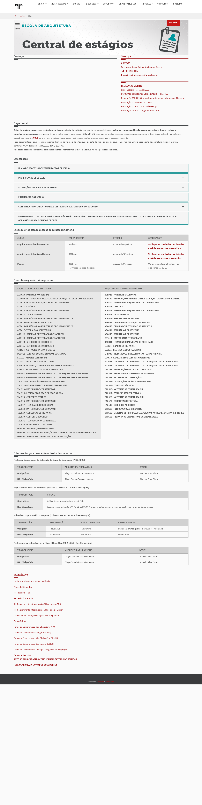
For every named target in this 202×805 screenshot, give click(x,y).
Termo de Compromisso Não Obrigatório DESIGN (36, 638)
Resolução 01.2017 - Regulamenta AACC (140, 110)
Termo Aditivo (20, 621)
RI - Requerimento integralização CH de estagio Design (38, 609)
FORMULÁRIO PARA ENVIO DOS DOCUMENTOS (35, 664)
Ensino (22, 16)
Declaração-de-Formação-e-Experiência (32, 581)
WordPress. (110, 681)
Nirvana (100, 681)
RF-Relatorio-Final (22, 592)
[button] (101, 168)
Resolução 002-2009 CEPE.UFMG (136, 102)
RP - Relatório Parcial (23, 598)
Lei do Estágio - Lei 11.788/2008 (135, 89)
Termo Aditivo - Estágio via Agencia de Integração (36, 615)
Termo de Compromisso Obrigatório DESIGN (34, 643)
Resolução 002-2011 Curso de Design (139, 106)
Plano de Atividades (23, 587)
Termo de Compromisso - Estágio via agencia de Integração (40, 649)
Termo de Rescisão (22, 655)
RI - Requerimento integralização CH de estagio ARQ (37, 604)
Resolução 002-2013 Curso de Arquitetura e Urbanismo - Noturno (153, 98)
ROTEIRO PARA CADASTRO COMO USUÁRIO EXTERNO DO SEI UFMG (45, 659)
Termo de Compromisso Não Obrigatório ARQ (34, 626)
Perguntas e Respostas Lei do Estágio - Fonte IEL (144, 93)
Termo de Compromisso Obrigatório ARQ (32, 632)
